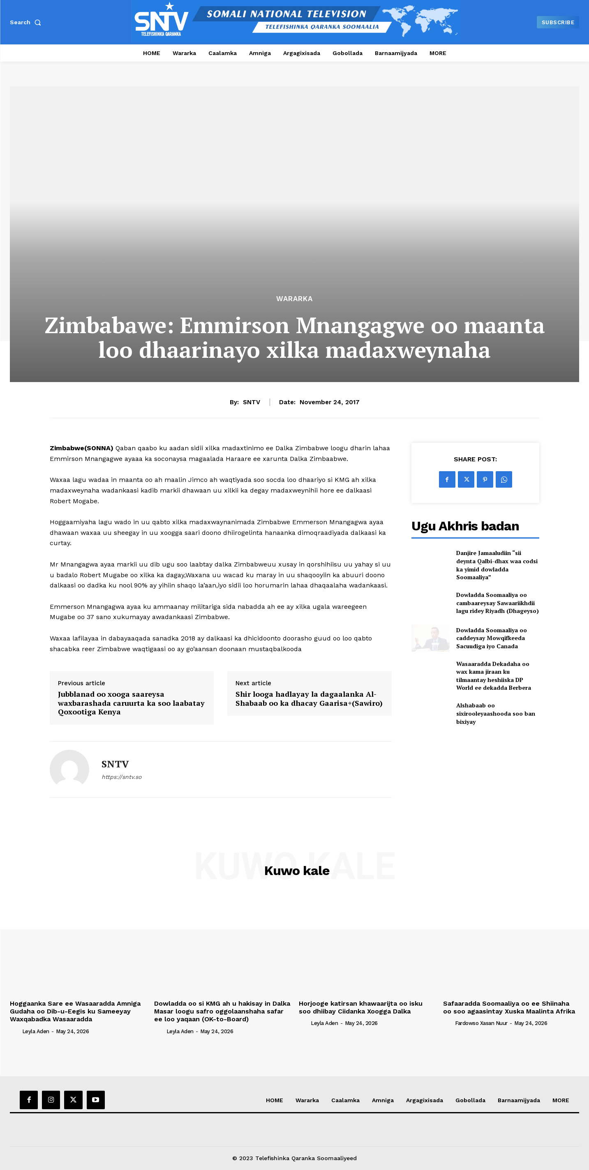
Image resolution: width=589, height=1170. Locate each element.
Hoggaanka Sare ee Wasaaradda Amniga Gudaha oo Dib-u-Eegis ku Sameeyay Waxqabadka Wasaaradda (75, 1011)
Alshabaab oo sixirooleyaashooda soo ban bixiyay (495, 713)
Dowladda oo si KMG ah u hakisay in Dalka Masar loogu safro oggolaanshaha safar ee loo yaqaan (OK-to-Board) (222, 1011)
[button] (27, 22)
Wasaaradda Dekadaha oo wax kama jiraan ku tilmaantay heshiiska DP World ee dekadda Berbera (493, 676)
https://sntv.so (121, 777)
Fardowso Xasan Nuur (481, 1023)
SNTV (251, 402)
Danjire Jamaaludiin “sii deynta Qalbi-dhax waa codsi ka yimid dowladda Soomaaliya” (497, 565)
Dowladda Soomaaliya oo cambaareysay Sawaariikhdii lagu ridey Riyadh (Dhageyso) (497, 603)
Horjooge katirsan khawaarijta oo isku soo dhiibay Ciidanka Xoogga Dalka (361, 1007)
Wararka (294, 298)
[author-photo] (15, 1030)
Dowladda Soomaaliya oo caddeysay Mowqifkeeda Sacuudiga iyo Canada (491, 638)
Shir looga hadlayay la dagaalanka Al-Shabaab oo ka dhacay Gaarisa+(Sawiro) (309, 698)
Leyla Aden (35, 1031)
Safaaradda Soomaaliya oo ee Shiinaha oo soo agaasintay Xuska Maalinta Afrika (510, 1007)
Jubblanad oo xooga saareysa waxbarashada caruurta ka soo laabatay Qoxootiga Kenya (131, 703)
